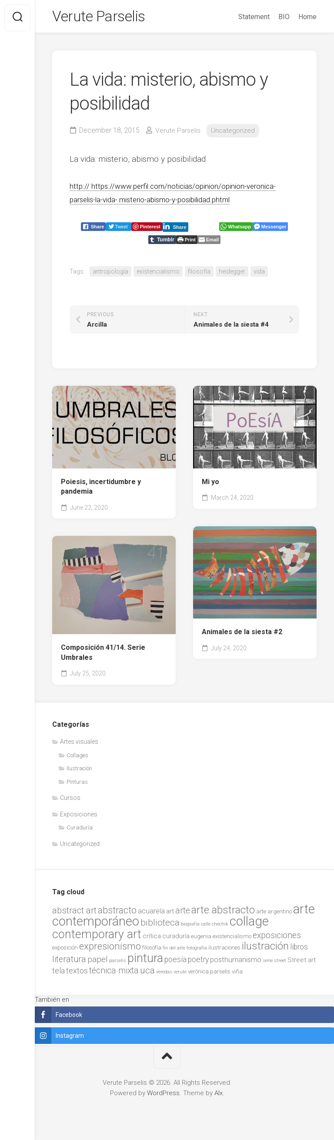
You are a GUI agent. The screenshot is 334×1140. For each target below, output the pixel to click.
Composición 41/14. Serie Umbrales (103, 655)
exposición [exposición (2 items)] (65, 950)
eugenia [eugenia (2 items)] (201, 939)
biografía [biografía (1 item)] (190, 926)
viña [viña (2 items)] (237, 974)
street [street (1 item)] (280, 963)
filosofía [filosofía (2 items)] (151, 950)
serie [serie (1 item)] (268, 963)
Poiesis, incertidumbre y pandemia (101, 489)
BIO (284, 17)
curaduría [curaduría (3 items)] (176, 939)
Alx (218, 1096)
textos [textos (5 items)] (77, 973)
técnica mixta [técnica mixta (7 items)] (114, 973)
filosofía (199, 274)
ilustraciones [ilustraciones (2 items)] (224, 950)
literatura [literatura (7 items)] (69, 962)
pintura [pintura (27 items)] (145, 961)
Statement (254, 17)
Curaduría (80, 830)
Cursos (70, 800)
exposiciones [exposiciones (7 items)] (277, 938)
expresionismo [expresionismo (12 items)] (110, 948)
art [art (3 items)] (170, 914)
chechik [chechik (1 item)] (220, 926)
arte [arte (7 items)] (182, 913)
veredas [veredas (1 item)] (164, 974)
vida (259, 274)
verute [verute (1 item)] (180, 974)
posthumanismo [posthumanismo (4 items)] (235, 962)
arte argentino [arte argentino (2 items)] (274, 914)
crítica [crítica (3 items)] (152, 939)
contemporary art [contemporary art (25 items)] (96, 937)
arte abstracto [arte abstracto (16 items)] (223, 912)
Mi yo (210, 484)
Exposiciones (78, 816)
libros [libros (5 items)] (299, 949)
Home (307, 17)
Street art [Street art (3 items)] (301, 962)
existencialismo (158, 274)
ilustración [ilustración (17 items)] (265, 948)
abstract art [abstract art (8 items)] (74, 913)
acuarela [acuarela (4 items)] (151, 913)
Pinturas (77, 784)
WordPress (163, 1096)
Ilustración (79, 771)
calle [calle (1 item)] (205, 926)
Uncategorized (233, 133)
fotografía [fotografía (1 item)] (197, 950)
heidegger (232, 274)
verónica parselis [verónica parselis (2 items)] (209, 974)
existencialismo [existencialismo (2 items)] (232, 939)
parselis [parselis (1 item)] (117, 963)
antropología (110, 274)
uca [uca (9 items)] (147, 973)
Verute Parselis (102, 18)
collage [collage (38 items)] (249, 923)
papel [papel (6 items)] (97, 962)
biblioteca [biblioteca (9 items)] (160, 925)
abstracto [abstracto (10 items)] (117, 912)
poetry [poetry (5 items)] (198, 962)
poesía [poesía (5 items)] (175, 962)
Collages (77, 758)
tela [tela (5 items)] (58, 973)
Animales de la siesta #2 (242, 634)
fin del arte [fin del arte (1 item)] (174, 950)
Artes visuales (79, 744)
